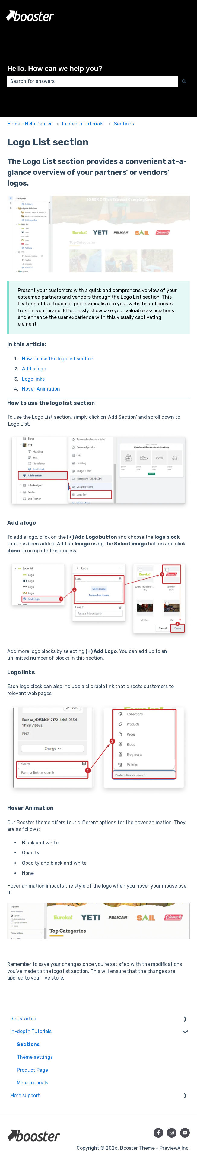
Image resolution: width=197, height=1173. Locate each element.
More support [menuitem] (25, 1095)
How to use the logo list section (58, 359)
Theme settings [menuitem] (35, 1057)
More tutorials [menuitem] (32, 1083)
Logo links (33, 379)
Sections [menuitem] (28, 1044)
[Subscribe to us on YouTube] (185, 1133)
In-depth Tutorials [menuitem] (31, 1031)
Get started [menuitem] (23, 1019)
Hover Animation (41, 389)
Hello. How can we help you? (55, 69)
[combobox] (92, 81)
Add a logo (34, 369)
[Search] (184, 81)
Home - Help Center (29, 124)
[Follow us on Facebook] (158, 1133)
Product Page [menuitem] (32, 1070)
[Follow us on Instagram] (171, 1133)
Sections (124, 124)
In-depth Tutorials (82, 124)
